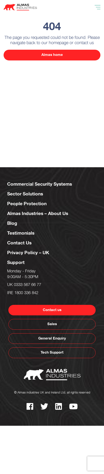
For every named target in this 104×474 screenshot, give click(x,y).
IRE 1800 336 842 (22, 293)
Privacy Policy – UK (28, 253)
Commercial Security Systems (39, 184)
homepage (58, 43)
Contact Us (19, 243)
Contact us (52, 310)
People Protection (27, 204)
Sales (52, 324)
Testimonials (20, 233)
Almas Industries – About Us (37, 213)
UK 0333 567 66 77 (24, 285)
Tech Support (52, 353)
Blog (12, 223)
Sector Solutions (25, 194)
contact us (84, 43)
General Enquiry (52, 338)
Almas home (52, 55)
